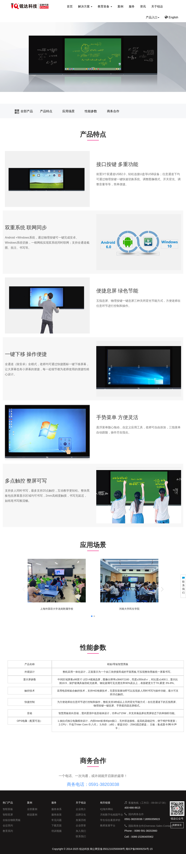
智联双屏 (8, 814)
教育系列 (8, 830)
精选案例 (32, 814)
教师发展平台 (107, 825)
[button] (162, 589)
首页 (70, 6)
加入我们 (81, 830)
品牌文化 (81, 814)
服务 (132, 6)
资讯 (143, 6)
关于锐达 (157, 6)
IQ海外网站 (106, 809)
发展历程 (81, 820)
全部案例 (32, 809)
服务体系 (56, 809)
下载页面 (56, 825)
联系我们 (81, 836)
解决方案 (85, 6)
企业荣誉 (81, 825)
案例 (120, 6)
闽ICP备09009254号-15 (139, 848)
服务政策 (56, 814)
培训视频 (56, 830)
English (171, 17)
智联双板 (8, 809)
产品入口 (152, 17)
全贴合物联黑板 (12, 820)
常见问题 (56, 820)
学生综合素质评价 (110, 820)
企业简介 (81, 809)
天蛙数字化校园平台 (111, 814)
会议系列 (8, 825)
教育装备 (105, 6)
